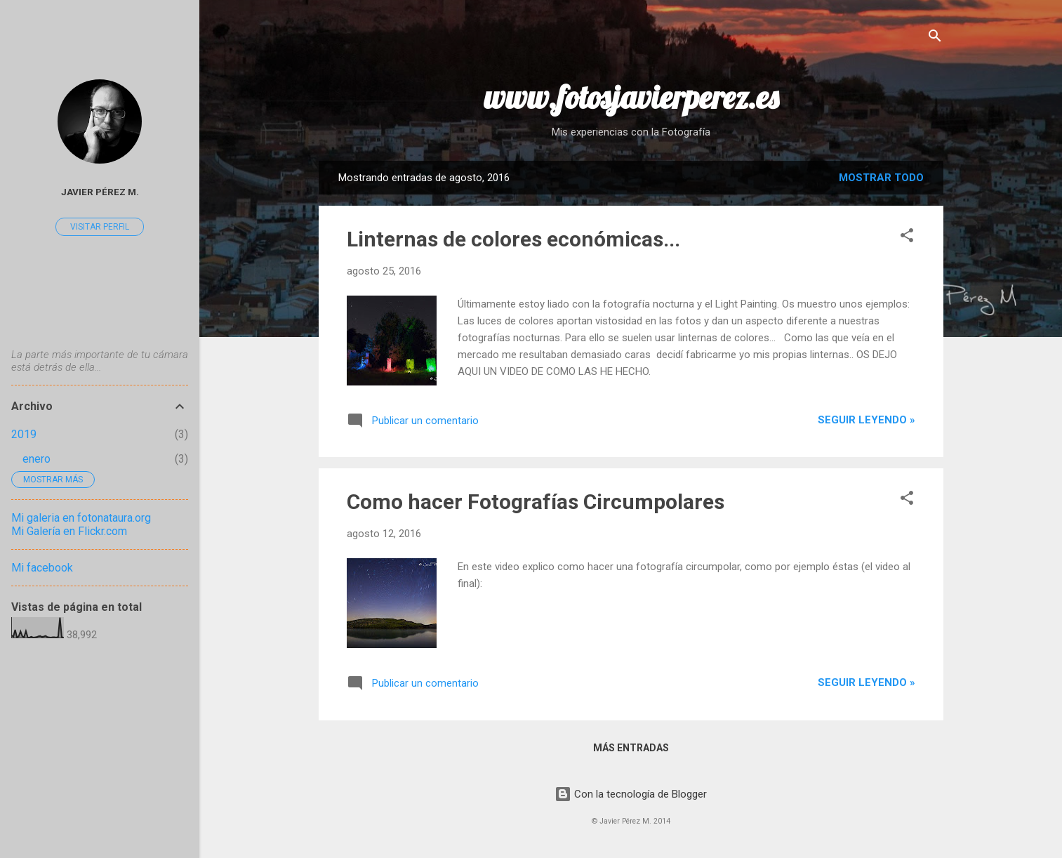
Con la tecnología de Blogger (631, 794)
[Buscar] (935, 38)
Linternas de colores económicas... (513, 239)
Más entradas (631, 747)
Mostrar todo (881, 177)
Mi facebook (42, 567)
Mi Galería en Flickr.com (69, 531)
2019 (23, 434)
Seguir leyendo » (866, 420)
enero (36, 459)
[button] (906, 238)
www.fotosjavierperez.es (631, 97)
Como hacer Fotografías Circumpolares (535, 501)
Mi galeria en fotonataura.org (81, 517)
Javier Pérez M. (100, 191)
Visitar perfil (99, 227)
